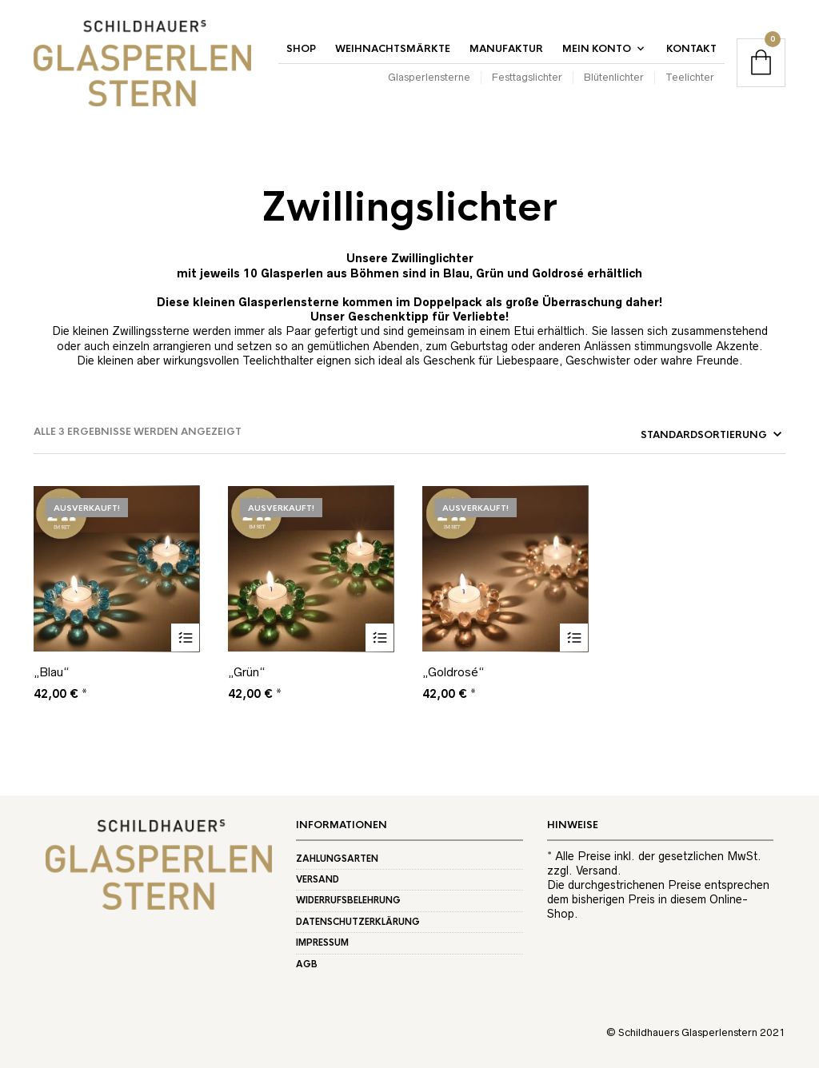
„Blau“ (51, 672)
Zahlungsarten (337, 858)
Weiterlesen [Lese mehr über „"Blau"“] (185, 638)
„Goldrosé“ (453, 672)
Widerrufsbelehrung (348, 900)
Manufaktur (506, 48)
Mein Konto (596, 48)
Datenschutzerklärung (358, 921)
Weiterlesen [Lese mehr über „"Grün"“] (380, 638)
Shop (301, 48)
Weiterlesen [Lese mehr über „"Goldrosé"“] (574, 638)
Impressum (322, 942)
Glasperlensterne (429, 77)
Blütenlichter (614, 77)
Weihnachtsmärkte (392, 48)
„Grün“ (246, 672)
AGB (307, 964)
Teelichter (689, 77)
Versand (317, 879)
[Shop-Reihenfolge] (672, 434)
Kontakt (691, 48)
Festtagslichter (527, 77)
